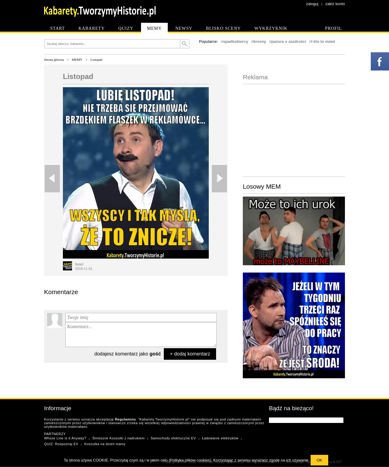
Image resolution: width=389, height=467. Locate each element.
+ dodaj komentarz (190, 353)
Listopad (96, 59)
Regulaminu (125, 419)
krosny (259, 41)
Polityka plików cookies (190, 460)
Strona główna (54, 59)
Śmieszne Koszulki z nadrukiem (118, 438)
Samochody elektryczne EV (173, 438)
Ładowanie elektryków (220, 438)
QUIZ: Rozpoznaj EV (61, 444)
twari (79, 264)
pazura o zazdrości (288, 41)
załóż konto (335, 4)
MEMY (77, 59)
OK (319, 460)
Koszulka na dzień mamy (105, 444)
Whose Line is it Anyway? (65, 438)
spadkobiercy (235, 41)
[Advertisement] (294, 129)
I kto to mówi (323, 41)
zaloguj (312, 4)
